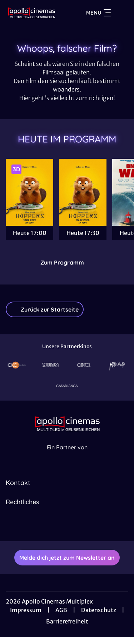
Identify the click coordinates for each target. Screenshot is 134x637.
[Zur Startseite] (32, 13)
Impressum (25, 609)
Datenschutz (98, 609)
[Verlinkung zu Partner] (17, 365)
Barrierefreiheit (67, 621)
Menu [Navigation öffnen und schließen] (98, 12)
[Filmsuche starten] (121, 13)
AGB (61, 609)
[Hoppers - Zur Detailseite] (29, 192)
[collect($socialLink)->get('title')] (59, 525)
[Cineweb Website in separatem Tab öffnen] (67, 455)
